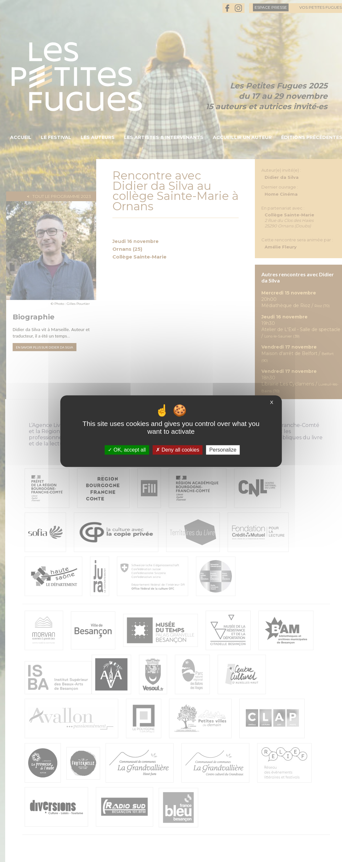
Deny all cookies (177, 450)
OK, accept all (127, 450)
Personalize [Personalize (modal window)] (222, 450)
